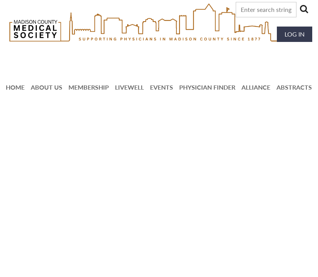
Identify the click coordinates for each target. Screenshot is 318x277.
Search (304, 9)
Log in (295, 34)
